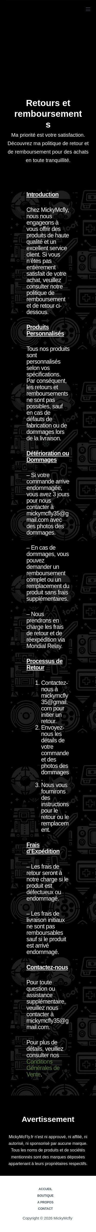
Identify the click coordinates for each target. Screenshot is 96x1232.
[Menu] (88, 9)
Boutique (45, 1196)
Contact (45, 1209)
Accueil (45, 1189)
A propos (45, 1202)
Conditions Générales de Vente (43, 1068)
